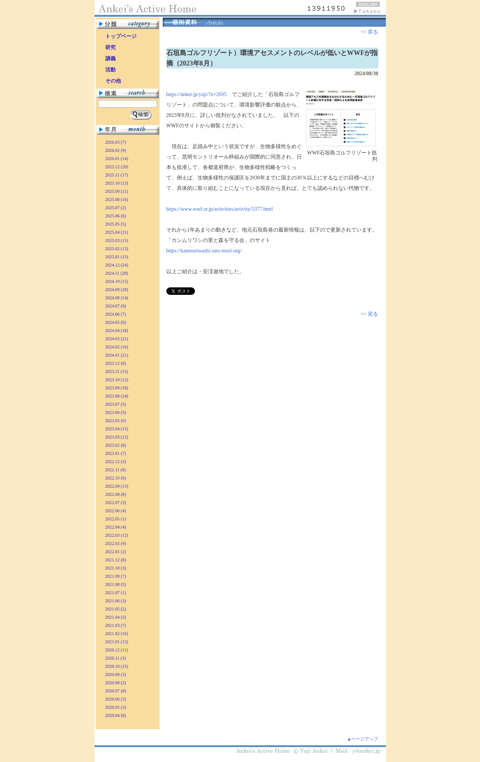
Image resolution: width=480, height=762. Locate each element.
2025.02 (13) (116, 248)
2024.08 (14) (116, 297)
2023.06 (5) (115, 412)
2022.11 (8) (115, 469)
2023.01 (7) (115, 453)
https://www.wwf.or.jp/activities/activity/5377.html (219, 209)
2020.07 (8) (115, 691)
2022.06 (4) (115, 510)
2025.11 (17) (116, 175)
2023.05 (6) (115, 420)
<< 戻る (369, 32)
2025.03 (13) (116, 240)
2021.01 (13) (116, 641)
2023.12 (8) (115, 363)
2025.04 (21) (116, 232)
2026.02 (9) (115, 150)
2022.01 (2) (115, 551)
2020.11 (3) (115, 658)
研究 (110, 47)
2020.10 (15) (116, 666)
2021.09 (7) (115, 576)
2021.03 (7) (115, 625)
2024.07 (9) (115, 306)
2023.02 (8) (115, 445)
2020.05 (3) (115, 707)
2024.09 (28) (116, 289)
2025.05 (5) (115, 224)
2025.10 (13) (116, 183)
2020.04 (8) (115, 715)
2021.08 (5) (115, 584)
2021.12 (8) (115, 559)
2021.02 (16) (116, 633)
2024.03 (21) (116, 338)
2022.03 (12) (116, 535)
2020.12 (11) (116, 650)
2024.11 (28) (116, 273)
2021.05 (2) (115, 609)
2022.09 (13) (116, 486)
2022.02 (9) (115, 543)
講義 (110, 58)
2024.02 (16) (116, 347)
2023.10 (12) (116, 379)
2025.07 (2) (115, 207)
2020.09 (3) (115, 674)
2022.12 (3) (115, 461)
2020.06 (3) (115, 699)
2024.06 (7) (115, 314)
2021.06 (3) (115, 600)
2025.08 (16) (116, 199)
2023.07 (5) (115, 404)
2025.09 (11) (116, 191)
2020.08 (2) (115, 682)
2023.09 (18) (116, 387)
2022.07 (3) (115, 502)
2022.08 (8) (115, 494)
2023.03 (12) (116, 437)
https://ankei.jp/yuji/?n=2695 (196, 94)
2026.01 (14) (116, 158)
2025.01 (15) (116, 256)
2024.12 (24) (116, 265)
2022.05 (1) (115, 519)
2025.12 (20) (116, 166)
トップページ (121, 36)
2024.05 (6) (115, 322)
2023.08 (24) (116, 396)
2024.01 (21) (116, 355)
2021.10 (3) (115, 568)
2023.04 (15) (116, 428)
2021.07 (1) (115, 592)
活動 (110, 70)
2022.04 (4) (115, 527)
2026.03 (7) (115, 142)
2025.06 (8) (115, 216)
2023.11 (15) (116, 371)
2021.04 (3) (115, 617)
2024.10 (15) (116, 281)
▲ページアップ (362, 739)
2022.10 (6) (115, 478)
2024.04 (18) (116, 330)
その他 (113, 81)
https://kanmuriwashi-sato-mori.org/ (203, 251)
